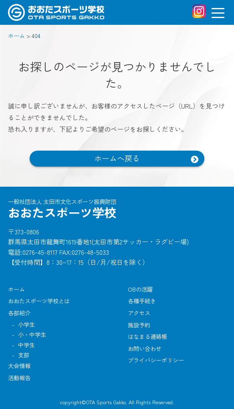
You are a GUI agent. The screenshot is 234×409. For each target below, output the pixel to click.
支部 (23, 355)
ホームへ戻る (117, 158)
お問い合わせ (144, 348)
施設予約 (139, 324)
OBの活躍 (140, 289)
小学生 (26, 324)
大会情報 (19, 365)
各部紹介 (19, 312)
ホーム (16, 289)
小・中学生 (32, 334)
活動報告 (19, 377)
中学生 (26, 344)
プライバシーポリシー (156, 360)
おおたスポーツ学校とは (39, 300)
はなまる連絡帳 (147, 336)
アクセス (139, 312)
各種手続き (142, 300)
